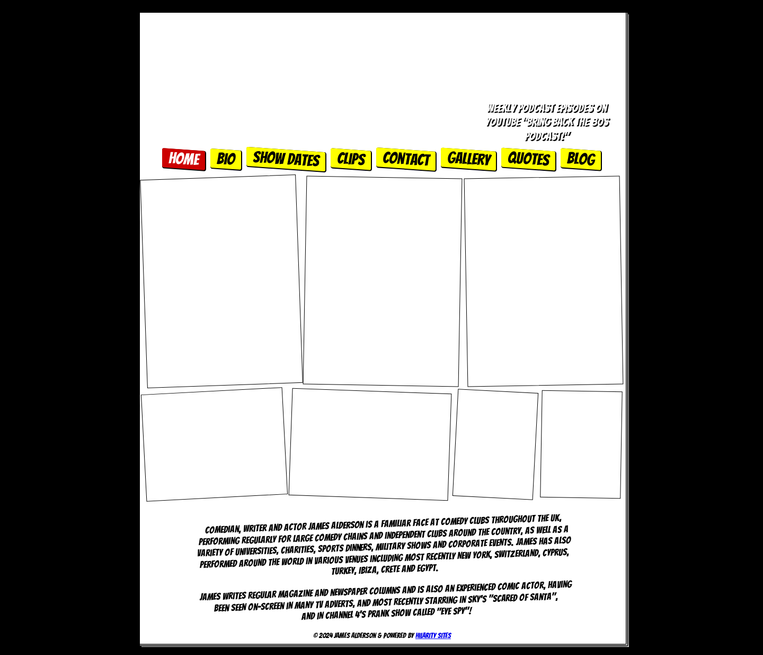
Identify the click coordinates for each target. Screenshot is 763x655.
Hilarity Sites (433, 636)
